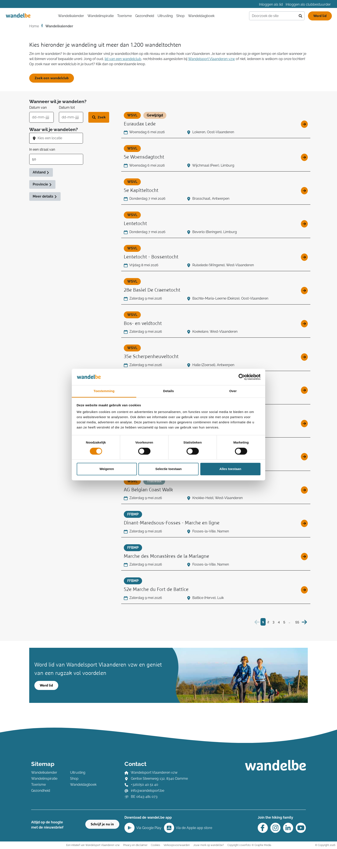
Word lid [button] (46, 685)
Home (34, 26)
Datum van (38, 107)
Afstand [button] (41, 172)
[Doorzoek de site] (273, 15)
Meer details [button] (45, 196)
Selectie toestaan (168, 469)
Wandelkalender (44, 772)
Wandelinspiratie (100, 16)
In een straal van (42, 149)
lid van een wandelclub (123, 59)
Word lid (319, 16)
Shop (180, 16)
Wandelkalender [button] (71, 16)
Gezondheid (144, 16)
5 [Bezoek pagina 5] (284, 622)
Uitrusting (165, 16)
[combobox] (60, 138)
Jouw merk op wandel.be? (208, 845)
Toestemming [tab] (104, 391)
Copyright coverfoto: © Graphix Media (249, 845)
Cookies (155, 845)
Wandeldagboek (201, 16)
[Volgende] (304, 622)
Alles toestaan (230, 469)
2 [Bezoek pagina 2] (268, 622)
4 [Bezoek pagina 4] (279, 622)
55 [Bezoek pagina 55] (297, 622)
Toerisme (124, 16)
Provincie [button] (42, 184)
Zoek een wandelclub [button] (52, 78)
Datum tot (67, 107)
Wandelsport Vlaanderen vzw (211, 59)
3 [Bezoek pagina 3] (273, 622)
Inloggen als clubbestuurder (308, 4)
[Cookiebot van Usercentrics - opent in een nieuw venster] (241, 377)
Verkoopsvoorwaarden (177, 845)
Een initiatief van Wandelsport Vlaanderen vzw (93, 845)
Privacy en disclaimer (135, 845)
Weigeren (107, 469)
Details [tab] (168, 391)
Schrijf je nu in (102, 824)
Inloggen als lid (271, 4)
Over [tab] (233, 391)
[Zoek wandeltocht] (98, 117)
